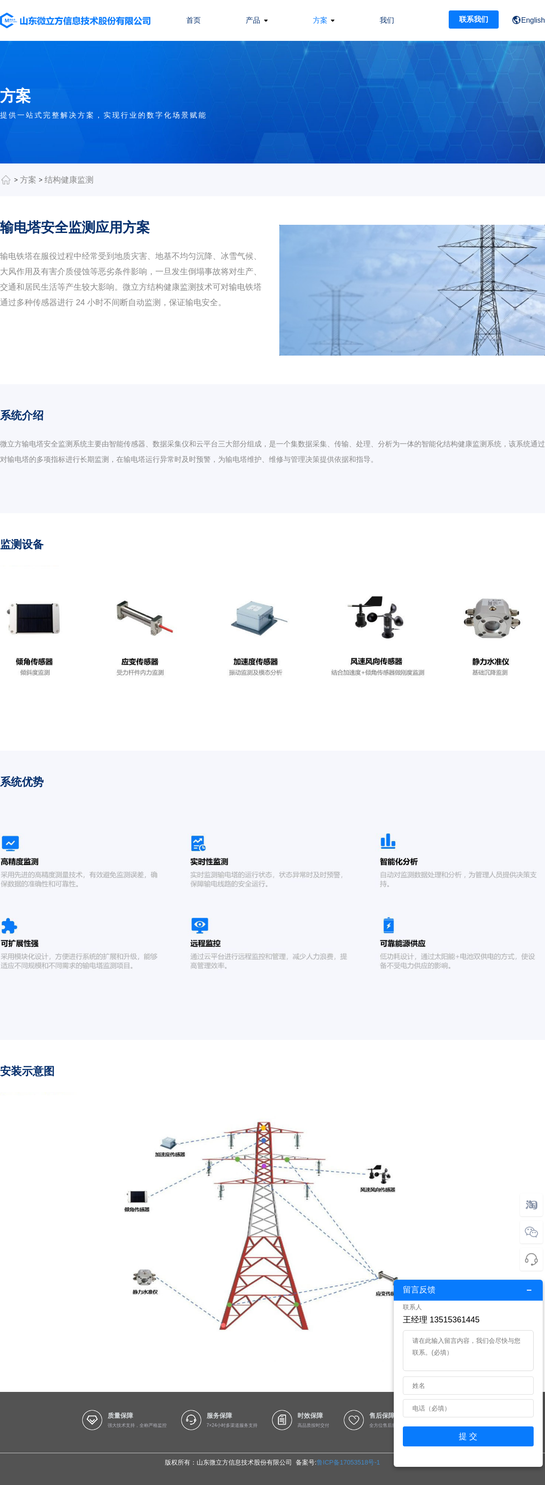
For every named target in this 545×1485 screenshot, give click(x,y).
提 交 (468, 1436)
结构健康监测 (69, 179)
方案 (28, 179)
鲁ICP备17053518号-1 (348, 1462)
